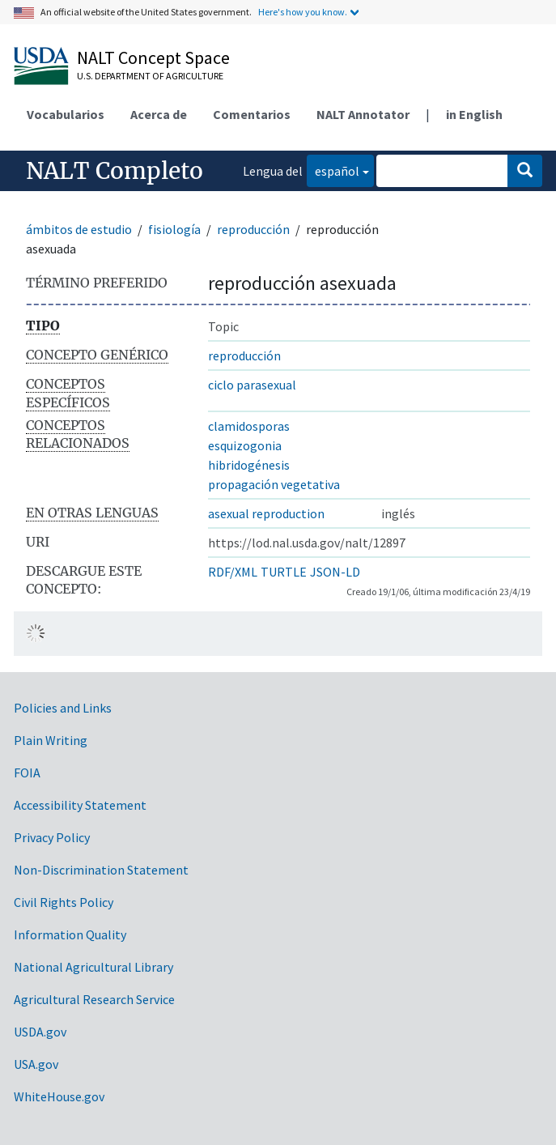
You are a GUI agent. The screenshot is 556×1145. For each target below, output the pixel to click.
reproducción (253, 229)
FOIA (27, 772)
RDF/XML (232, 572)
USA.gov (36, 1064)
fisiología (174, 229)
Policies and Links (63, 708)
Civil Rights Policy (63, 902)
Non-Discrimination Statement (101, 870)
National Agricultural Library (93, 967)
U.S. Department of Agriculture (150, 76)
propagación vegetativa (274, 484)
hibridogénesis (249, 465)
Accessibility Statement (80, 805)
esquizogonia (245, 445)
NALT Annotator (363, 114)
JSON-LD (335, 572)
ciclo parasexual (252, 385)
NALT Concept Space (153, 57)
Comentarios (252, 114)
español (333, 169)
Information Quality (70, 934)
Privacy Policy (52, 837)
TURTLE (284, 572)
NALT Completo (114, 170)
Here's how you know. (302, 12)
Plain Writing (50, 740)
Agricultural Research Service (94, 999)
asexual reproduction (266, 513)
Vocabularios (65, 114)
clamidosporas (249, 426)
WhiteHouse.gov (59, 1096)
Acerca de (158, 114)
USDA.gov (40, 1032)
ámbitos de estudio (79, 229)
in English (474, 114)
